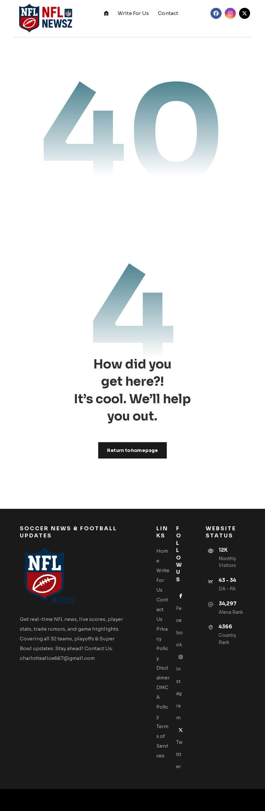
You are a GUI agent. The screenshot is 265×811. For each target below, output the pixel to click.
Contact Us (162, 609)
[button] (216, 13)
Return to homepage (132, 450)
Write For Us (162, 580)
